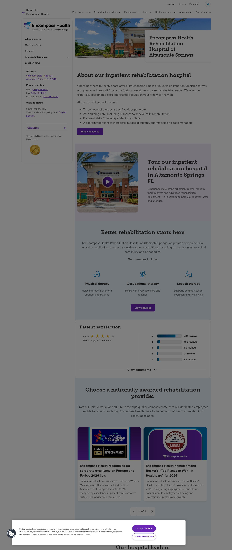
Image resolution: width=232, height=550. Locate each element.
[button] (11, 533)
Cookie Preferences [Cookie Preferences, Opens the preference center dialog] (144, 536)
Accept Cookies (144, 528)
